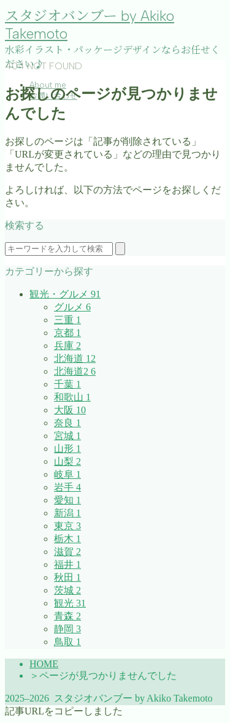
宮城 (67, 435)
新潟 (67, 513)
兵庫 (67, 345)
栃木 (67, 539)
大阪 (70, 410)
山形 (67, 448)
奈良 (67, 423)
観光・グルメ (65, 294)
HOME (43, 664)
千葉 (67, 384)
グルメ (72, 307)
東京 (67, 526)
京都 (67, 332)
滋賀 (67, 551)
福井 (67, 564)
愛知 (67, 500)
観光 (70, 603)
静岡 (67, 629)
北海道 (75, 358)
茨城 (67, 590)
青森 (67, 616)
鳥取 (67, 642)
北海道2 (75, 371)
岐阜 (67, 474)
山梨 (67, 461)
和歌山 (72, 397)
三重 (67, 320)
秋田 (67, 577)
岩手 (67, 487)
